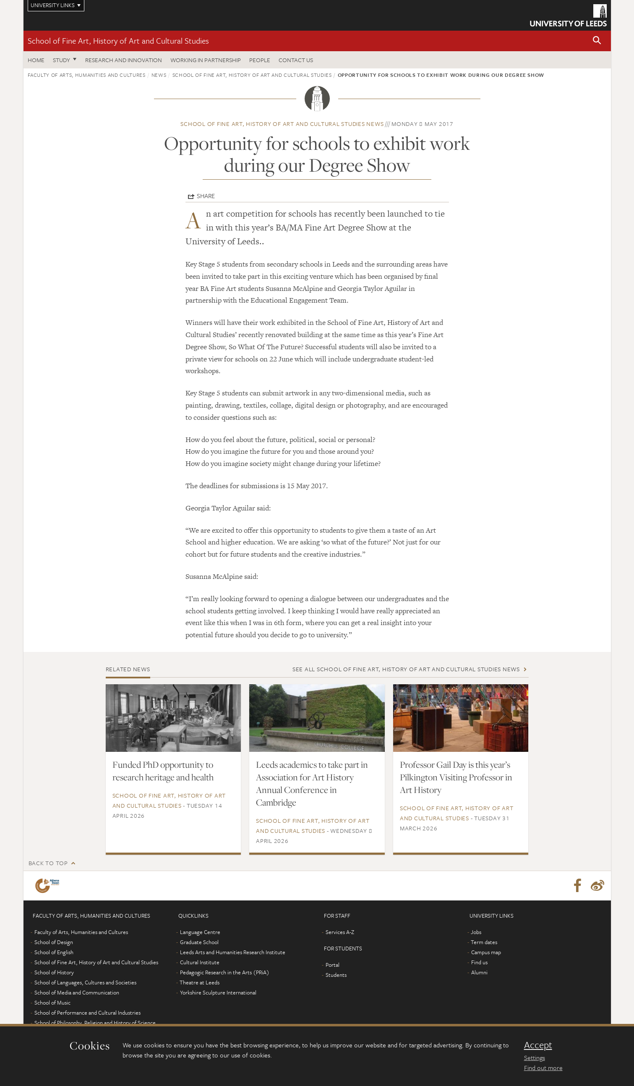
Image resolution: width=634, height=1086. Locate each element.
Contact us (296, 59)
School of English (53, 952)
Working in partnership (205, 59)
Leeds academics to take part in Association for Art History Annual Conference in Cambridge (312, 783)
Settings (534, 1057)
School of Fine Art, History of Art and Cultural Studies (118, 40)
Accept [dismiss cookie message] (538, 1045)
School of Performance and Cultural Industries (87, 1012)
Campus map (486, 952)
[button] (597, 41)
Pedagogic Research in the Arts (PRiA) (224, 972)
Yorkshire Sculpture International (218, 992)
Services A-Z (340, 932)
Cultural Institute (199, 962)
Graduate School (199, 942)
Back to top (48, 862)
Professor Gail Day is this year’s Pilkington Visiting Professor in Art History (456, 777)
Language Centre (200, 932)
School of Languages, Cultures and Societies (85, 982)
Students (336, 975)
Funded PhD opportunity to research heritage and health (163, 770)
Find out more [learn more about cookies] (543, 1067)
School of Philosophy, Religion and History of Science (95, 1022)
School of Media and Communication (76, 992)
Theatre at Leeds (199, 982)
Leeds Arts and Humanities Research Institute (232, 952)
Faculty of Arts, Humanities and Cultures (87, 75)
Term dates (484, 942)
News (159, 75)
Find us (479, 962)
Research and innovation (123, 59)
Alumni (479, 972)
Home (36, 59)
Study (61, 59)
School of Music (52, 1002)
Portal (332, 964)
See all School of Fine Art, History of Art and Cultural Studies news (406, 669)
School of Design (53, 942)
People (259, 59)
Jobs (476, 932)
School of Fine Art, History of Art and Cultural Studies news (282, 123)
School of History (54, 972)
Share (206, 195)
